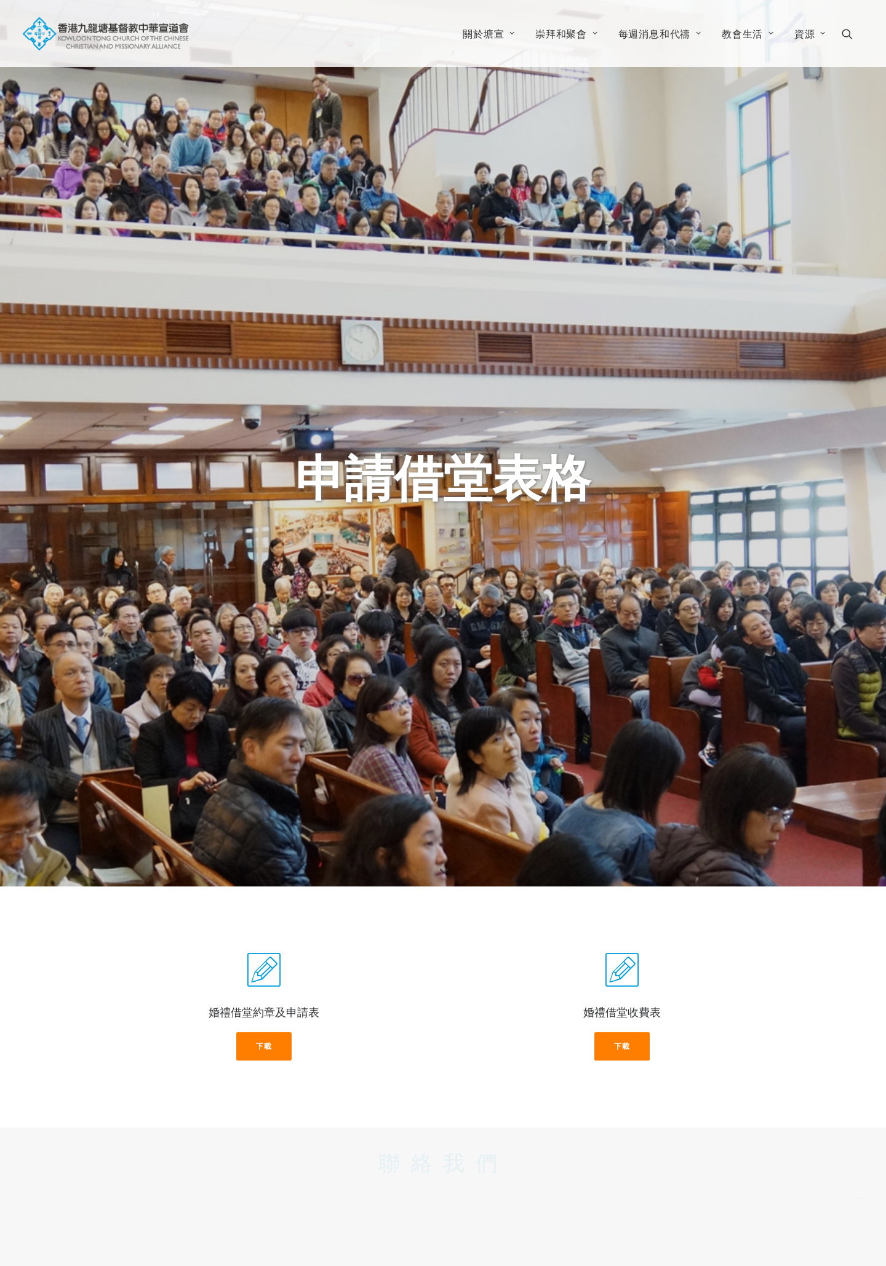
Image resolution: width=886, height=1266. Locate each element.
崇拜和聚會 (566, 34)
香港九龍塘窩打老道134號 (324, 1178)
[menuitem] (489, 33)
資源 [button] (810, 34)
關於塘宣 (489, 34)
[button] (853, 33)
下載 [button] (264, 883)
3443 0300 (286, 1195)
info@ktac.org (297, 1211)
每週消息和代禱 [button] (659, 34)
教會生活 (748, 34)
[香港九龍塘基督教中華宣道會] (105, 33)
